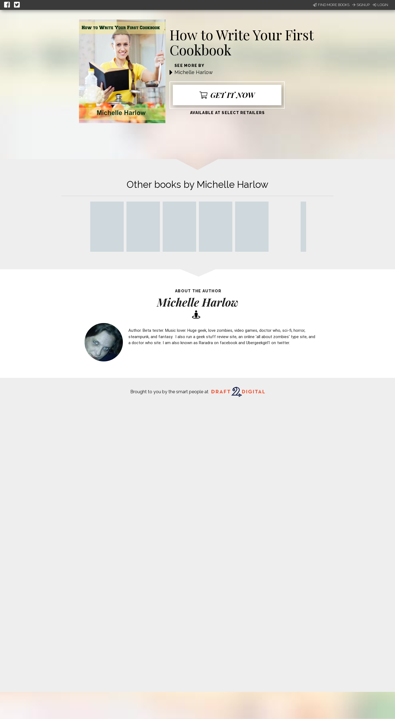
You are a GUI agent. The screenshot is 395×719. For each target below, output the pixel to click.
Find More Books (331, 5)
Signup (361, 5)
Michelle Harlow (193, 72)
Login (380, 5)
